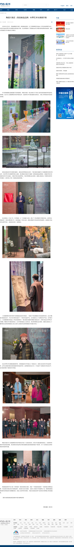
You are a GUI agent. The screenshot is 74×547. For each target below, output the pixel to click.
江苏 (52, 522)
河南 (71, 522)
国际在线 (35, 526)
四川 (37, 524)
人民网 (21, 526)
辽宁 (36, 522)
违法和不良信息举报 (23, 531)
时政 (8, 9)
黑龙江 (44, 522)
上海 (48, 522)
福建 (60, 522)
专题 (57, 18)
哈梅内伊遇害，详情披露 (61, 70)
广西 (26, 524)
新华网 (26, 526)
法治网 (38, 528)
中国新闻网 (26, 528)
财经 (31, 519)
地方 (64, 9)
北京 (21, 522)
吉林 (40, 522)
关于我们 (2, 524)
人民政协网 (32, 528)
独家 (60, 519)
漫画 (48, 9)
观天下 (55, 9)
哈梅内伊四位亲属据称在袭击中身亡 (64, 67)
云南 (45, 524)
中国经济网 (53, 526)
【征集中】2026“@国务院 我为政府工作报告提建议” (70, 36)
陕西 (52, 524)
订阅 (71, 5)
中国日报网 (2, 13)
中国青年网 (46, 526)
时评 (20, 519)
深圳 (60, 524)
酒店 (5, 13)
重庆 (33, 524)
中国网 (30, 526)
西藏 (49, 524)
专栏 (41, 9)
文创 (72, 9)
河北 (28, 522)
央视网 (41, 526)
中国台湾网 (59, 526)
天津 (24, 522)
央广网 (71, 526)
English (62, 5)
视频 (34, 9)
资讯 (16, 9)
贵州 (41, 524)
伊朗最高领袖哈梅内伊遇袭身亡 (63, 78)
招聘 (66, 519)
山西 (32, 522)
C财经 (25, 9)
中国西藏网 (65, 526)
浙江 (56, 522)
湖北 (14, 524)
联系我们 (6, 524)
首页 (1, 9)
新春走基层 (68, 28)
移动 (67, 5)
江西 (64, 522)
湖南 (18, 524)
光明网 (15, 528)
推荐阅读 (59, 50)
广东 (22, 524)
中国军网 (20, 528)
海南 (30, 524)
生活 (37, 519)
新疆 (56, 524)
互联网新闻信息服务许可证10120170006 (35, 531)
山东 (67, 522)
